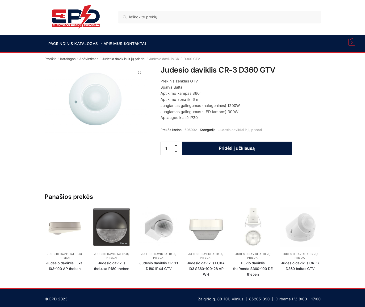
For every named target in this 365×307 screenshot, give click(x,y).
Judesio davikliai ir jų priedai (123, 56)
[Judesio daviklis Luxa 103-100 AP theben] (65, 224)
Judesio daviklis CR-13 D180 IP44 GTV (158, 263)
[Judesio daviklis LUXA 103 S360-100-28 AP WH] (206, 224)
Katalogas (68, 56)
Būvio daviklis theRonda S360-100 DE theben (253, 266)
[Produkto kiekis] (166, 145)
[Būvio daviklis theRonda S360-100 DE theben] (253, 224)
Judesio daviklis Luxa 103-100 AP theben (64, 263)
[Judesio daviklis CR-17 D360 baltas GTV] (300, 224)
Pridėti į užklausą (237, 145)
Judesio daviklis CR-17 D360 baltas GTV (300, 263)
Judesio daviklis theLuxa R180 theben (111, 263)
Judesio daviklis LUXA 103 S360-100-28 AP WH (206, 266)
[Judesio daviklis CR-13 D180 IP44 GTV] (159, 224)
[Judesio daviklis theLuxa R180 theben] (112, 224)
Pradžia (50, 56)
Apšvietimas (88, 56)
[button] (139, 69)
